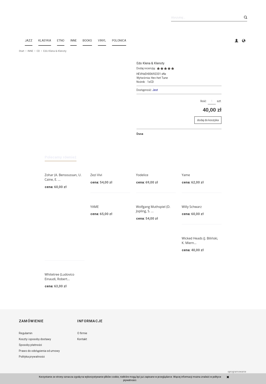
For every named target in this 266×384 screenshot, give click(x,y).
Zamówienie (31, 321)
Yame (186, 175)
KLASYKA (44, 40)
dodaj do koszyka (208, 120)
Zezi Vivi (96, 175)
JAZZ (28, 40)
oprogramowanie (237, 371)
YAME (94, 207)
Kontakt (82, 339)
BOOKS (87, 40)
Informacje (90, 321)
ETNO (60, 40)
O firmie (82, 333)
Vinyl (102, 40)
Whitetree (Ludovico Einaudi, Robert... (59, 276)
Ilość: (203, 101)
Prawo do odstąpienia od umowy (39, 350)
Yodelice (142, 175)
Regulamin (25, 333)
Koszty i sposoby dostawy (35, 339)
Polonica (119, 40)
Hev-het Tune (159, 77)
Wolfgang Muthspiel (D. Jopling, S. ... (153, 209)
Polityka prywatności (32, 356)
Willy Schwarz (192, 207)
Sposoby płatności (30, 344)
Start (21, 50)
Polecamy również (60, 157)
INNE (73, 40)
